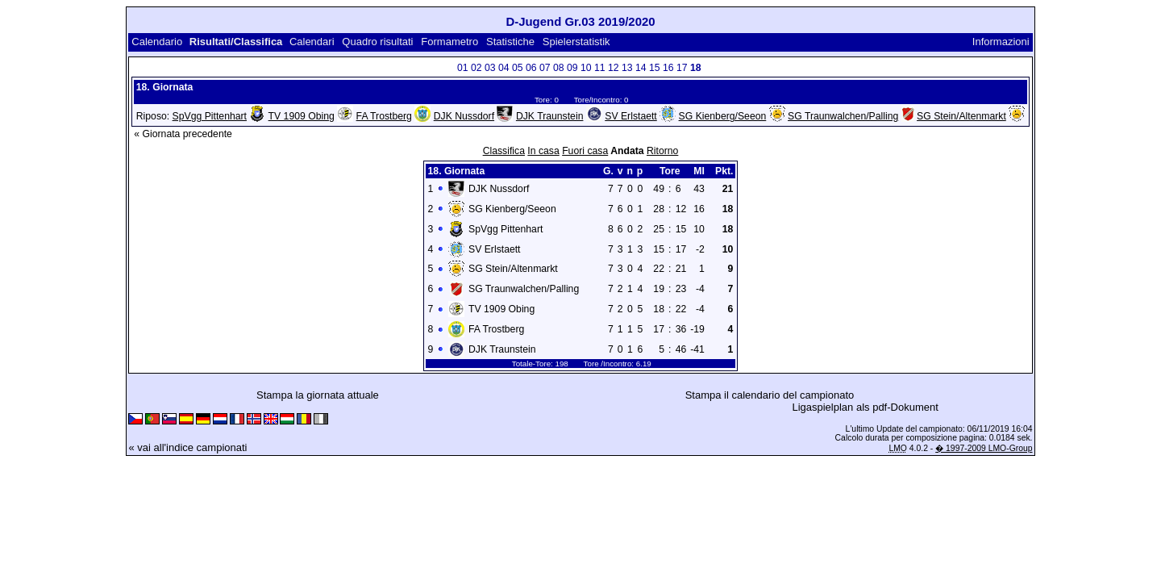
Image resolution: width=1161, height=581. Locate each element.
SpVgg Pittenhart (210, 116)
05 (517, 67)
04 (504, 67)
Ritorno (662, 151)
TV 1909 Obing (301, 116)
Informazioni (1001, 42)
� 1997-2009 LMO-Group (983, 448)
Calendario (156, 42)
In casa (543, 151)
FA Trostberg (384, 116)
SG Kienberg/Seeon (723, 116)
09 (572, 67)
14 (641, 67)
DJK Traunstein (550, 116)
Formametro (449, 42)
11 (599, 67)
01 (462, 67)
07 (545, 67)
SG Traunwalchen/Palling (843, 116)
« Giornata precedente (183, 134)
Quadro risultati (377, 42)
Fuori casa (585, 151)
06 (531, 67)
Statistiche (510, 42)
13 (627, 67)
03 (490, 67)
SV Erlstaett (631, 116)
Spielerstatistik (576, 42)
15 (654, 67)
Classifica (504, 151)
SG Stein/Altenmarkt (961, 116)
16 (668, 67)
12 (613, 67)
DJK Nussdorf (464, 116)
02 (476, 67)
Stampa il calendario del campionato (770, 395)
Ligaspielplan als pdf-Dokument (865, 407)
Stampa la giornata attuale (317, 395)
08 (558, 67)
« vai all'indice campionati (187, 447)
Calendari (312, 42)
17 (682, 67)
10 (586, 67)
